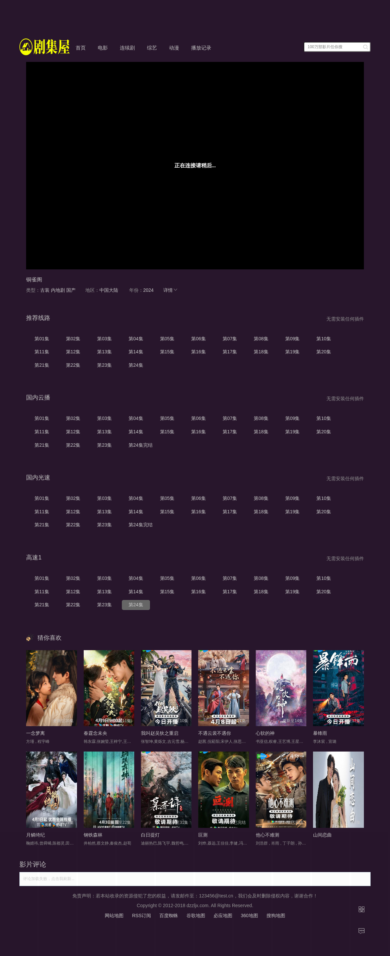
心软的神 (265, 733)
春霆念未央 (95, 733)
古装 (45, 290)
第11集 (41, 351)
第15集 (167, 351)
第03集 (104, 338)
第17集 (230, 351)
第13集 (104, 351)
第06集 (198, 338)
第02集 (73, 338)
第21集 (41, 365)
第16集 (198, 351)
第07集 (230, 338)
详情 (170, 290)
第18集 (261, 351)
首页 (81, 48)
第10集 (323, 338)
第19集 (292, 351)
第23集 (104, 365)
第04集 (136, 338)
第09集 (292, 338)
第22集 (73, 365)
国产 (71, 290)
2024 (148, 290)
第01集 (41, 338)
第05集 (167, 338)
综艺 (152, 48)
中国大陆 (108, 290)
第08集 (261, 338)
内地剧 (58, 290)
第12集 (73, 351)
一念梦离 (35, 733)
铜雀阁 (34, 279)
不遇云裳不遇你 (214, 733)
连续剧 (127, 48)
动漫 (174, 48)
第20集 (323, 351)
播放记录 (201, 48)
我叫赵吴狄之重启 (159, 733)
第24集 (136, 365)
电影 (103, 48)
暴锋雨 (320, 733)
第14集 (136, 351)
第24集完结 (141, 445)
